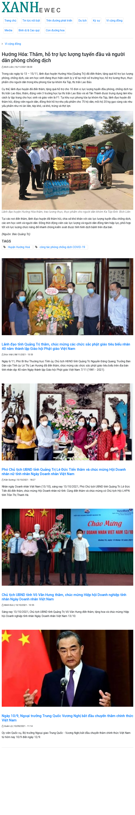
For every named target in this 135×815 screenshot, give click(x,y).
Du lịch (82, 20)
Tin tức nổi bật (31, 20)
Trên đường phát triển (59, 20)
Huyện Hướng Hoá (19, 247)
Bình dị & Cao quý (29, 30)
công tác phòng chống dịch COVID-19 (62, 247)
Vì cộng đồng (114, 20)
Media (8, 30)
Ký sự (96, 20)
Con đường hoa (55, 30)
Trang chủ (10, 20)
